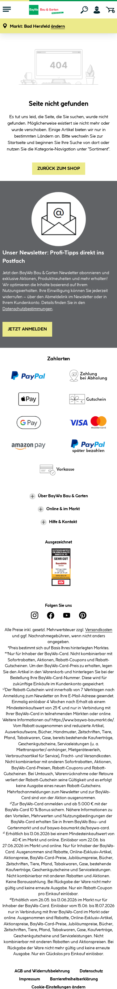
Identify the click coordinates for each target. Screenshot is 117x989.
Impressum (29, 978)
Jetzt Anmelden (27, 329)
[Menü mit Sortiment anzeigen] (6, 10)
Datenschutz (91, 970)
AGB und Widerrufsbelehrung (42, 970)
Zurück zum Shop (58, 168)
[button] (37, 26)
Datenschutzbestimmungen (27, 309)
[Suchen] (84, 10)
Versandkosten (98, 630)
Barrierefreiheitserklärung (74, 978)
